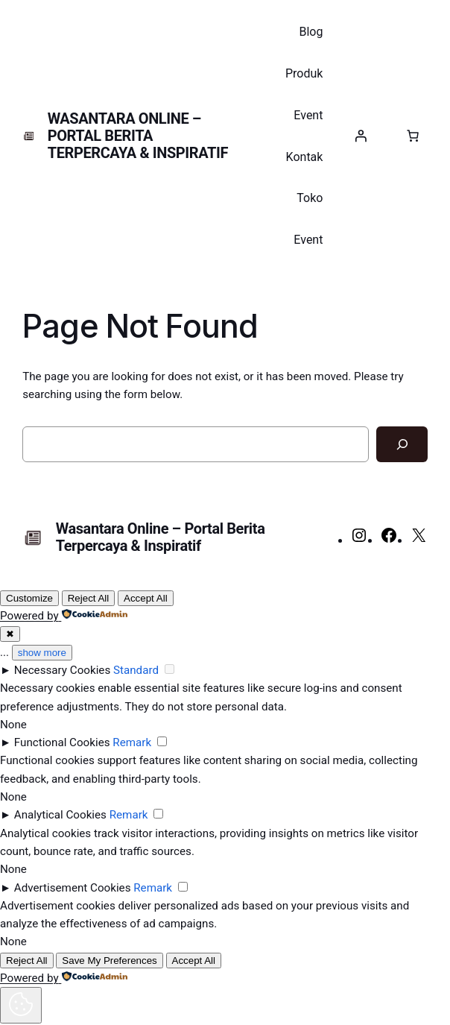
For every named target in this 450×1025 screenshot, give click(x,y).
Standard (136, 670)
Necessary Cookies (62, 670)
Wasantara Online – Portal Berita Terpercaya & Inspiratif (138, 136)
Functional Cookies (62, 742)
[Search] (401, 444)
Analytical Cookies (60, 814)
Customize (29, 598)
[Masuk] (360, 136)
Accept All (146, 598)
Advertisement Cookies (72, 888)
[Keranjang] (413, 136)
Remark (131, 742)
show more (42, 652)
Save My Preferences (109, 960)
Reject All (89, 598)
